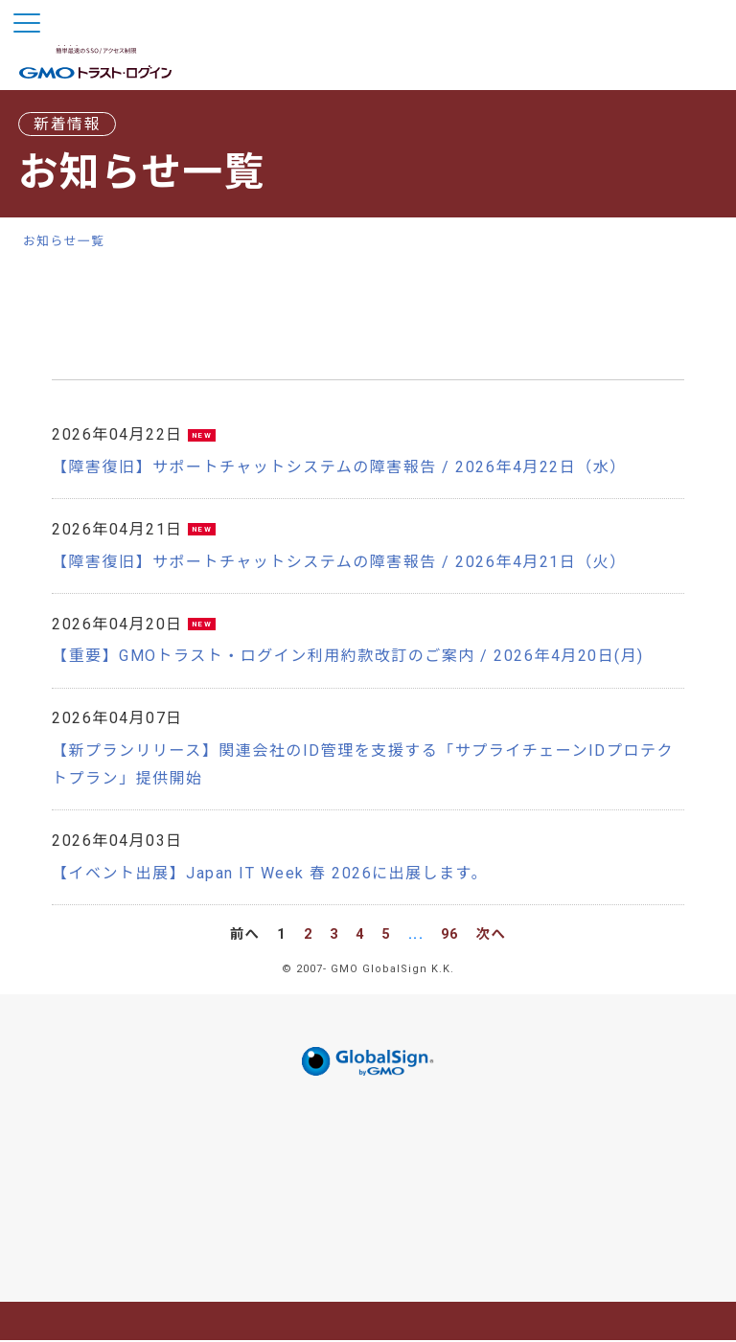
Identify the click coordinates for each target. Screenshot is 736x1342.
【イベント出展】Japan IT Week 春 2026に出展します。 (270, 874)
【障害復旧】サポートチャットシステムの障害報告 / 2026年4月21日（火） (339, 563)
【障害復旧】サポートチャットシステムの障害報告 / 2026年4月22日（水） (339, 468)
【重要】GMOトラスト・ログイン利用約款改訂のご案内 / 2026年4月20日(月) (348, 657)
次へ (491, 936)
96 (450, 936)
